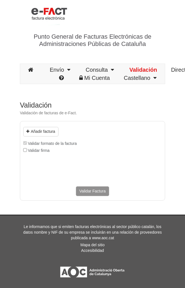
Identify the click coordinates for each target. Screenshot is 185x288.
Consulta (100, 70)
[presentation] (65, 170)
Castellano (140, 78)
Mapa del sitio (92, 245)
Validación (143, 70)
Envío (60, 70)
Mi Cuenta (94, 78)
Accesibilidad (92, 250)
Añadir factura (40, 131)
